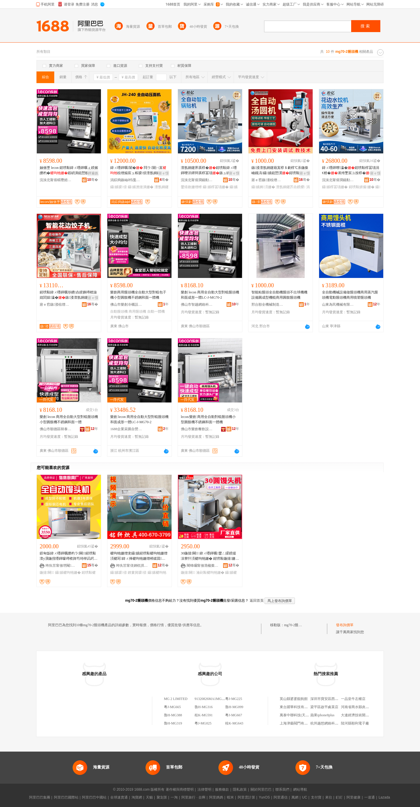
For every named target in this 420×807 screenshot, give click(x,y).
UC (304, 797)
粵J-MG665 (172, 707)
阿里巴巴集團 (39, 797)
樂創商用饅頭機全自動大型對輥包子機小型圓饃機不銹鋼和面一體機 (138, 295)
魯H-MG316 (204, 707)
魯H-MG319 (173, 723)
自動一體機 (156, 311)
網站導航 (300, 789)
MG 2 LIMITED (176, 699)
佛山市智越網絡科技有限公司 (197, 304)
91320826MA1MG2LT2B (213, 699)
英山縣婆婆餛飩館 (294, 699)
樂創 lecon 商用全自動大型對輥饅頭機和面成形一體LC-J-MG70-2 (210, 295)
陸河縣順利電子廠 (355, 723)
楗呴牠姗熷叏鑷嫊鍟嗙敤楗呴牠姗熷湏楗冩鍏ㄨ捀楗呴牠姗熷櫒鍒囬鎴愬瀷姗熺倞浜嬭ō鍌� (138, 556)
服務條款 (222, 789)
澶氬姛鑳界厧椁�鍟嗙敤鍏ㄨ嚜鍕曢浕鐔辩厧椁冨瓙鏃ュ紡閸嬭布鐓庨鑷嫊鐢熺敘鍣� (209, 171)
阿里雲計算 (246, 797)
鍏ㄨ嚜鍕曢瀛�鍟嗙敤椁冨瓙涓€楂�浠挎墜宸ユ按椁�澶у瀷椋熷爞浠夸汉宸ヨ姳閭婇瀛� (350, 171)
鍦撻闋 (47, 572)
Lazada (384, 797)
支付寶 (316, 797)
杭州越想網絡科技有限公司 (331, 723)
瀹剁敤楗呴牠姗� (210, 572)
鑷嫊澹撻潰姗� (140, 187)
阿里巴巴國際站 (66, 797)
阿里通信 (281, 797)
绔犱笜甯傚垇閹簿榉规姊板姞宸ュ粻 (62, 565)
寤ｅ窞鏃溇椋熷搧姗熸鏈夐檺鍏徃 (267, 180)
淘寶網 (137, 797)
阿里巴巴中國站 (94, 797)
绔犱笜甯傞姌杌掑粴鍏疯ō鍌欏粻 (132, 565)
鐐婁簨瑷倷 (137, 572)
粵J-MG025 (203, 723)
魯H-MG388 (173, 715)
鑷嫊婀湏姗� (263, 187)
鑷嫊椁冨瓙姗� (215, 187)
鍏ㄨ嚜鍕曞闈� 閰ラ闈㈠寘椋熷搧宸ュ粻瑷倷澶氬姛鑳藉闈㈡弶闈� (138, 171)
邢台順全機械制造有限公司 (267, 304)
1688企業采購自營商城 (126, 429)
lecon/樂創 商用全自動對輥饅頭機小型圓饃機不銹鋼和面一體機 (208, 419)
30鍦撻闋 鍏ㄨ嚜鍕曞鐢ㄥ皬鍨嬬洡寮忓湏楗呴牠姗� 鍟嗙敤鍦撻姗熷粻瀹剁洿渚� (210, 556)
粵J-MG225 (233, 699)
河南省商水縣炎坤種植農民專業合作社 (370, 707)
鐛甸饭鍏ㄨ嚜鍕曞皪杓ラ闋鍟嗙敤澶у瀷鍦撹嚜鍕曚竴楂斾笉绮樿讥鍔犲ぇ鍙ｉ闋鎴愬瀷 (68, 556)
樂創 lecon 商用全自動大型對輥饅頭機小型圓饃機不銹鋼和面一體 (69, 419)
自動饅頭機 (119, 311)
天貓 (149, 797)
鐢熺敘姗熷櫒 (191, 187)
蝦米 (230, 797)
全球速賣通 (119, 797)
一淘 (174, 797)
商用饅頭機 (137, 311)
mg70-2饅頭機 (294, 625)
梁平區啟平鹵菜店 (324, 707)
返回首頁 (257, 600)
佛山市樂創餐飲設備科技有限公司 (197, 429)
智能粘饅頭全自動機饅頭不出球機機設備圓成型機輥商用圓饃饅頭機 (279, 295)
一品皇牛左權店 (353, 699)
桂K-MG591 (204, 715)
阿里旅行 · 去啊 (193, 797)
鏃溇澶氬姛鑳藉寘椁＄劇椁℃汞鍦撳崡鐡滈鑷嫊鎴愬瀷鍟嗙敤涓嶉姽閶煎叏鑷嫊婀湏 (279, 171)
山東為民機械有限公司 (338, 304)
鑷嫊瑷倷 (118, 187)
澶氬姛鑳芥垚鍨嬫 (290, 187)
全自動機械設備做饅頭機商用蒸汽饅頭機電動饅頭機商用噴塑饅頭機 (350, 295)
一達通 (369, 797)
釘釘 (339, 797)
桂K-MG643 (234, 723)
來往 (328, 797)
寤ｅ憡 (163, 173)
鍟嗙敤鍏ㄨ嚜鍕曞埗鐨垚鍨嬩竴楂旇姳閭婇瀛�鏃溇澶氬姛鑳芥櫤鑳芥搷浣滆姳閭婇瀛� (68, 295)
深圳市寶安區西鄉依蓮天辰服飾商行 (338, 699)
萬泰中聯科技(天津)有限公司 (302, 715)
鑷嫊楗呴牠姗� (68, 572)
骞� (92, 180)
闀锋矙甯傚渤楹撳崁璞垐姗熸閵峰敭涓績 (203, 565)
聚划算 (162, 797)
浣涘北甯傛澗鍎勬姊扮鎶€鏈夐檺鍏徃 (197, 180)
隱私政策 (240, 789)
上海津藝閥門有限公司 (297, 723)
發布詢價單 (345, 625)
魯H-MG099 (234, 707)
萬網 (294, 797)
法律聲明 (204, 789)
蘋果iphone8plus (322, 715)
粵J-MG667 (233, 715)
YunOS (264, 797)
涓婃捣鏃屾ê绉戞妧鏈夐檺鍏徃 (126, 180)
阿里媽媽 (216, 797)
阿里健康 (353, 797)
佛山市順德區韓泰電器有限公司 (56, 429)
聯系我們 (282, 789)
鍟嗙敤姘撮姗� (361, 187)
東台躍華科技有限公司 (297, 707)
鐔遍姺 (93, 173)
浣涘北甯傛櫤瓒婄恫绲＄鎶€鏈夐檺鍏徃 (56, 180)
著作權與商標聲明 (180, 789)
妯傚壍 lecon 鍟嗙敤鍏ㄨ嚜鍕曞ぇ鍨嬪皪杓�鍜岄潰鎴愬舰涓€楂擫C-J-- (69, 171)
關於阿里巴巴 (261, 789)
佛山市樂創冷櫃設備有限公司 (126, 304)
